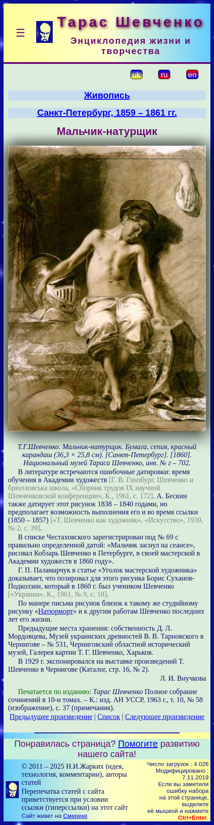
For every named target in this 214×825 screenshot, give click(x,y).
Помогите (138, 744)
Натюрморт (55, 611)
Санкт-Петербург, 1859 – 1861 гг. (107, 113)
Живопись (107, 95)
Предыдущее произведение (51, 716)
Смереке (75, 815)
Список (108, 716)
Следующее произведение (164, 716)
